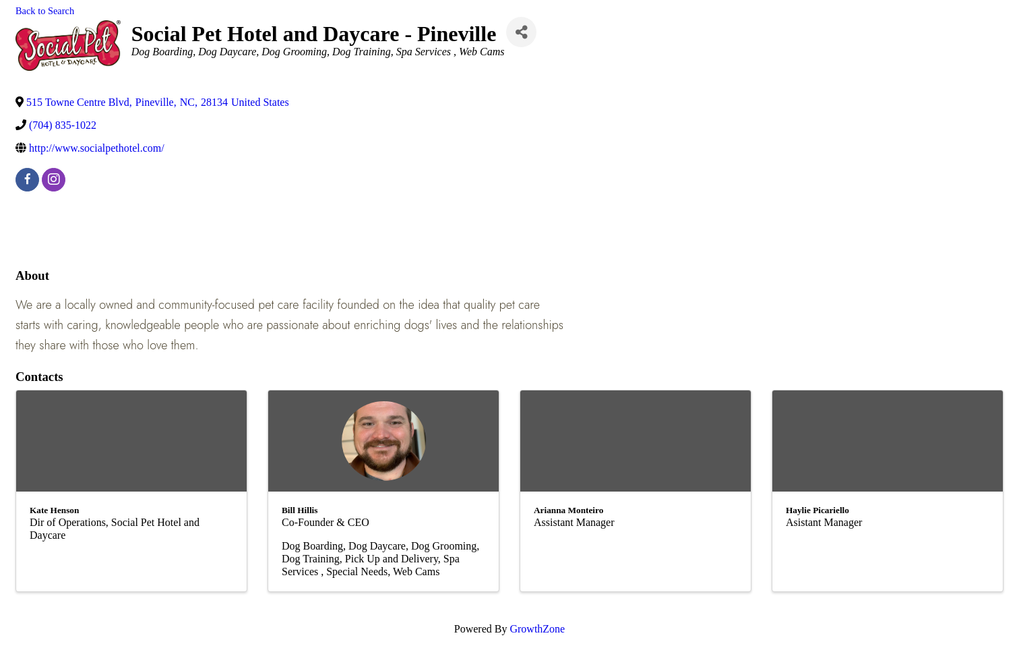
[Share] (521, 32)
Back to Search (45, 10)
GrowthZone (537, 629)
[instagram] (53, 180)
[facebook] (27, 180)
